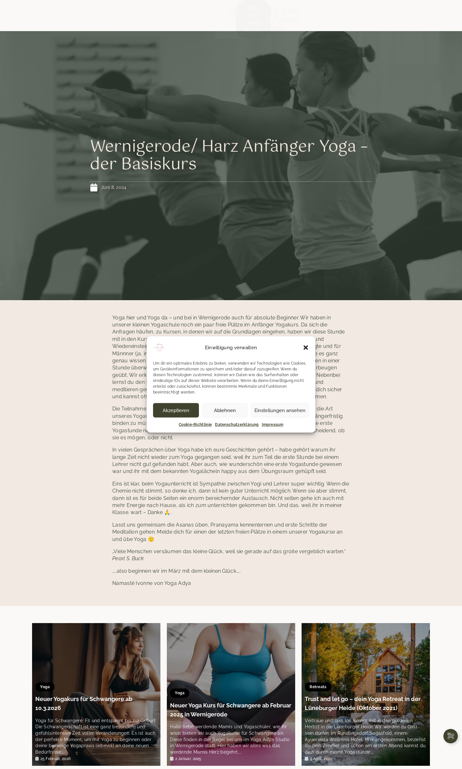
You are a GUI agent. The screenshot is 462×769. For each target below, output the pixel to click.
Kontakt (332, 20)
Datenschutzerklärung (237, 424)
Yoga (48, 692)
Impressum (272, 424)
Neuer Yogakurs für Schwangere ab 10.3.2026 (94, 705)
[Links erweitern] (450, 736)
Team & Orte (134, 20)
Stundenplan (174, 11)
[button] (306, 347)
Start (69, 11)
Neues (354, 11)
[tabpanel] (96, 694)
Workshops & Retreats (297, 11)
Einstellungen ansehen (279, 410)
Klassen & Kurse (113, 11)
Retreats (321, 683)
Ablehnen (225, 410)
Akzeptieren (176, 410)
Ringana (384, 11)
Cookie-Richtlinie (195, 424)
